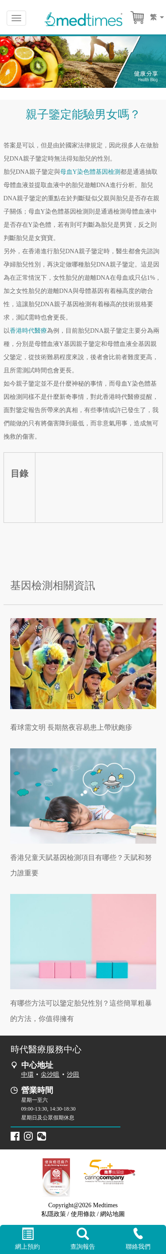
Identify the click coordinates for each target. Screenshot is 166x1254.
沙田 (73, 1074)
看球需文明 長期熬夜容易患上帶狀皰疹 (71, 727)
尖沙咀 (50, 1074)
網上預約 (27, 1239)
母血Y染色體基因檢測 (90, 172)
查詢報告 (83, 1239)
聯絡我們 (138, 1239)
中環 (27, 1074)
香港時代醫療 (28, 330)
